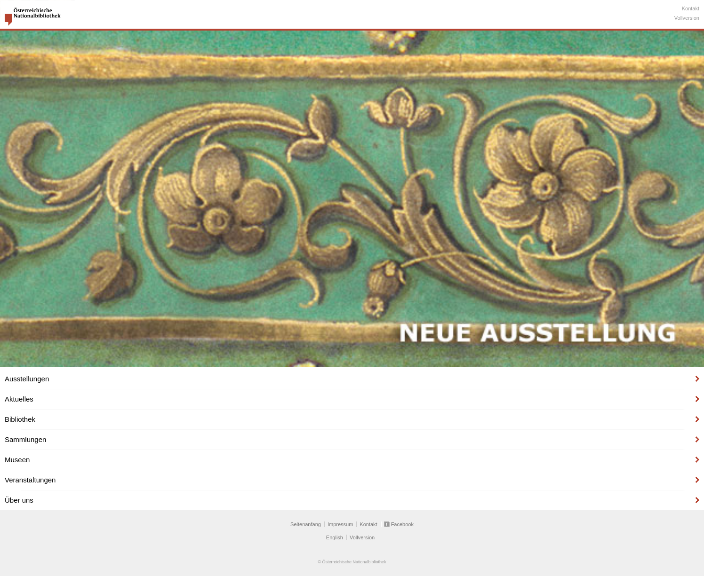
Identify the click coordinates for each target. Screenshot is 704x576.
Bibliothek (20, 419)
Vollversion (686, 18)
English (334, 537)
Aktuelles (19, 399)
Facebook (402, 524)
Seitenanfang (305, 524)
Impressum (340, 524)
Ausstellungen (27, 379)
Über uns (19, 500)
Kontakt (690, 8)
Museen (17, 460)
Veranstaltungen (30, 480)
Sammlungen (25, 439)
